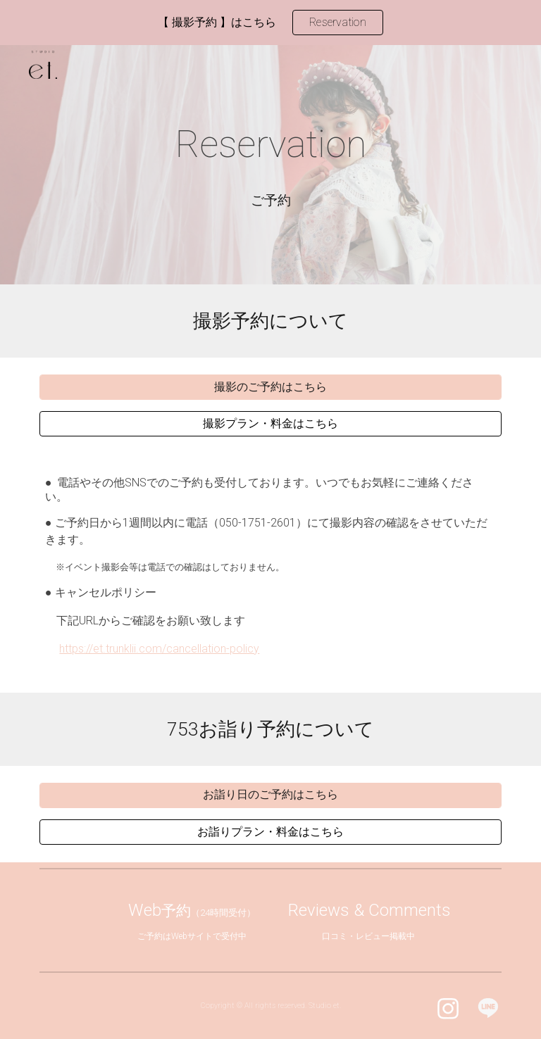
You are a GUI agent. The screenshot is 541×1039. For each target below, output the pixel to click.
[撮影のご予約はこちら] (270, 387)
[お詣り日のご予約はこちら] (270, 795)
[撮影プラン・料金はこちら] (270, 424)
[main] (270, 145)
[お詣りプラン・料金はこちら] (270, 832)
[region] (270, 22)
